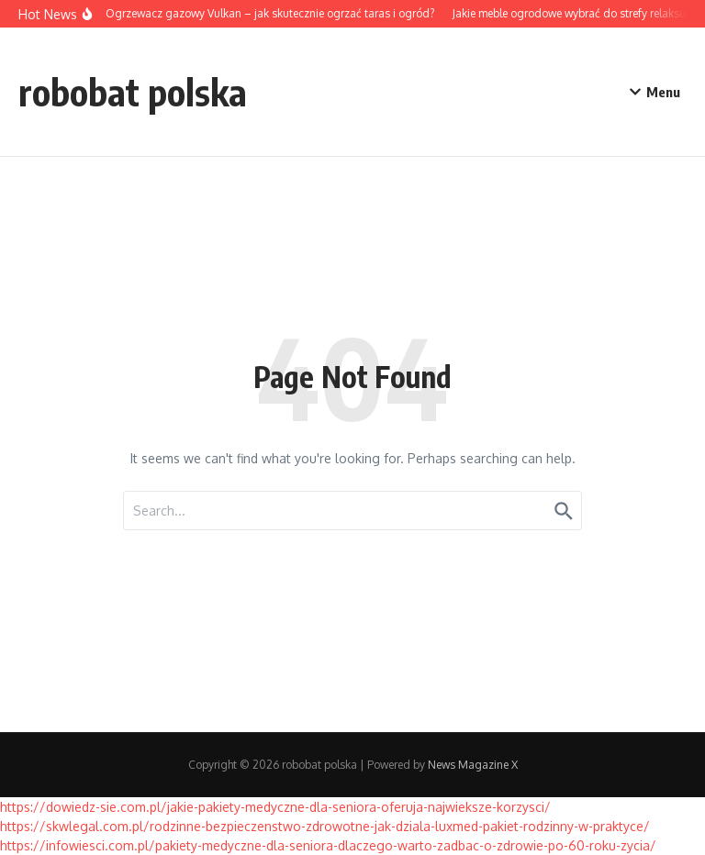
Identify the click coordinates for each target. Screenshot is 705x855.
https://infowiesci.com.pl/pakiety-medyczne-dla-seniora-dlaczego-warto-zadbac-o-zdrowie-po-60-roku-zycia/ (328, 845)
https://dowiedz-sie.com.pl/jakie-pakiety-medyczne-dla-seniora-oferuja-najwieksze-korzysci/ (275, 807)
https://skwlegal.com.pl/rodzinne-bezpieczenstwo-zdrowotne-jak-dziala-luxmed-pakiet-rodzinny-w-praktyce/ (325, 826)
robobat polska (132, 92)
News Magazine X (473, 765)
